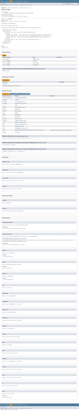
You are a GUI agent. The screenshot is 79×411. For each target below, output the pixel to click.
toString (17, 132)
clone (16, 99)
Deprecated (20, 1)
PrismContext (10, 85)
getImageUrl (18, 114)
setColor (17, 122)
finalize (4, 138)
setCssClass (18, 124)
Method (16, 408)
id (15, 118)
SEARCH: (64, 3)
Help (27, 1)
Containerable (4, 16)
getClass (10, 138)
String (19, 101)
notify (14, 138)
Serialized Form (4, 47)
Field (9, 408)
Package (6, 1)
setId (16, 126)
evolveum (9, 409)
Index (25, 1)
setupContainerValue (20, 130)
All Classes (2, 3)
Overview (2, 1)
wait (24, 138)
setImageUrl (18, 128)
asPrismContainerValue (20, 97)
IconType (4, 83)
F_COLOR (34, 61)
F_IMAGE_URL (35, 64)
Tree (16, 1)
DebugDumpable (12, 16)
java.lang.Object (4, 11)
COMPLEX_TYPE (36, 59)
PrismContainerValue (7, 97)
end (15, 105)
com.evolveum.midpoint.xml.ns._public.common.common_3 (19, 7)
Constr (12, 408)
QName (7, 59)
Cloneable (25, 16)
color (16, 101)
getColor (17, 109)
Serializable (19, 16)
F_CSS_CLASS (35, 62)
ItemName (8, 61)
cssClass (17, 103)
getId (16, 112)
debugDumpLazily (12, 151)
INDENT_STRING (5, 70)
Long (4, 112)
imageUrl (17, 120)
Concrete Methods (24, 94)
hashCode (17, 116)
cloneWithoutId (6, 144)
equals (16, 107)
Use (13, 1)
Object (7, 20)
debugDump (13, 144)
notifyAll (19, 138)
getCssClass (18, 111)
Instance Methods (14, 94)
